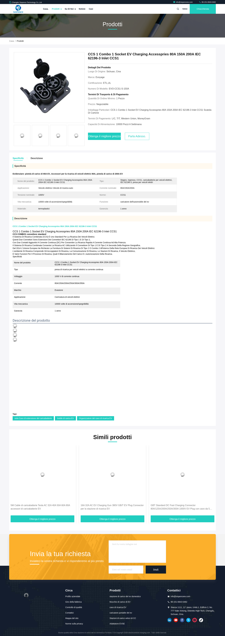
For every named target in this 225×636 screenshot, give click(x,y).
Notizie (82, 9)
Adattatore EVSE (117, 624)
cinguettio (188, 620)
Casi (91, 9)
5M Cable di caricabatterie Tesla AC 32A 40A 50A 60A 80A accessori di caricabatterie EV (40, 507)
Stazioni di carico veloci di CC (123, 618)
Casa (11, 41)
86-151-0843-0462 (207, 2)
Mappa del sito (71, 618)
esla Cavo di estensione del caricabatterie (33, 418)
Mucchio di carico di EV (120, 602)
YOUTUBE (176, 620)
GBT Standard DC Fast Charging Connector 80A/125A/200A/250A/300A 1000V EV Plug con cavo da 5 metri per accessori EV (180, 507)
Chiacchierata (203, 9)
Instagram (195, 620)
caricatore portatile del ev (121, 613)
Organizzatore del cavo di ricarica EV (95, 418)
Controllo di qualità (73, 607)
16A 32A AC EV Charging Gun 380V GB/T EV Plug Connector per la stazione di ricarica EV (112, 507)
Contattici (69, 613)
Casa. (45, 9)
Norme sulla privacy (74, 624)
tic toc (201, 620)
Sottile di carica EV (65, 418)
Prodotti (56, 9)
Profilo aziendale (72, 596)
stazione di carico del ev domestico (125, 596)
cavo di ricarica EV (118, 607)
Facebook (182, 620)
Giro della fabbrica (73, 602)
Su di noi (70, 9)
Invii (155, 569)
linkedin (169, 620)
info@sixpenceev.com (183, 2)
